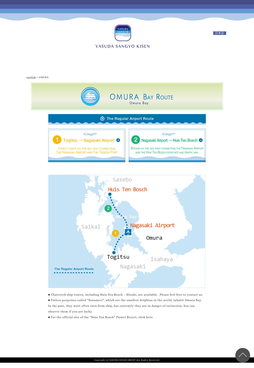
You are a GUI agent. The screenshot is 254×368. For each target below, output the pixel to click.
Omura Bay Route (128, 66)
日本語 (219, 33)
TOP (60, 66)
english (31, 77)
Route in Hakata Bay (195, 66)
